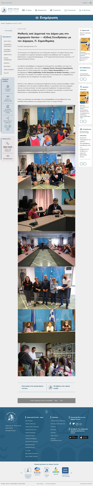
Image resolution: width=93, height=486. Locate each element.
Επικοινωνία (70, 10)
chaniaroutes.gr (30, 435)
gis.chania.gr (29, 420)
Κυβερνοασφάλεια (8, 69)
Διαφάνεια (6, 63)
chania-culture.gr (30, 423)
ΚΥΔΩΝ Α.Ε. (46, 472)
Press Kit (6, 73)
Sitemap (53, 432)
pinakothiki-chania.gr (31, 441)
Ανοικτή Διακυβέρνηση (7, 58)
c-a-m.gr (27, 450)
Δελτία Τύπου (7, 41)
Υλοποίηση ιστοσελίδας (86, 483)
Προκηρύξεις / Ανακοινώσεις (8, 45)
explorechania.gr (30, 432)
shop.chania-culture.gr (32, 426)
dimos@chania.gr (7, 158)
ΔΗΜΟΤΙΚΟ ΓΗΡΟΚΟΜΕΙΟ (66, 472)
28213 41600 (7, 147)
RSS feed (53, 429)
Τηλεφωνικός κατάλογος (58, 420)
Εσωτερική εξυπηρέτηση (58, 423)
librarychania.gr (30, 444)
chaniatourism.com (30, 429)
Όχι (61, 400)
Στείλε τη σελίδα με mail (8, 98)
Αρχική (3, 23)
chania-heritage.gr (30, 438)
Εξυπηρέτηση (40, 10)
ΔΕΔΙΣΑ (56, 471)
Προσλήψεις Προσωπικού (7, 50)
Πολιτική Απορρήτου (51, 483)
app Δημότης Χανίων (31, 453)
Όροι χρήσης (40, 483)
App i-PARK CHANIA (31, 456)
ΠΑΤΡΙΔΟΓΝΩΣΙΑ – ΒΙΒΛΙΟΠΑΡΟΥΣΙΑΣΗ (85, 75)
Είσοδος (85, 2)
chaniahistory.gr (30, 447)
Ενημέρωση (55, 10)
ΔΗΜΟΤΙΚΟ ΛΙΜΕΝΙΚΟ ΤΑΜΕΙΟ (28, 473)
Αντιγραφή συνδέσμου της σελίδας (8, 109)
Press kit (53, 426)
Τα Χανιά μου (84, 10)
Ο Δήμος (27, 10)
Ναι (56, 400)
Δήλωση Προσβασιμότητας (56, 439)
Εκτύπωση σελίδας (7, 88)
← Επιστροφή (7, 30)
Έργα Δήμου (7, 66)
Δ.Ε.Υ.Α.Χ (37, 471)
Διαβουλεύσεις (8, 54)
